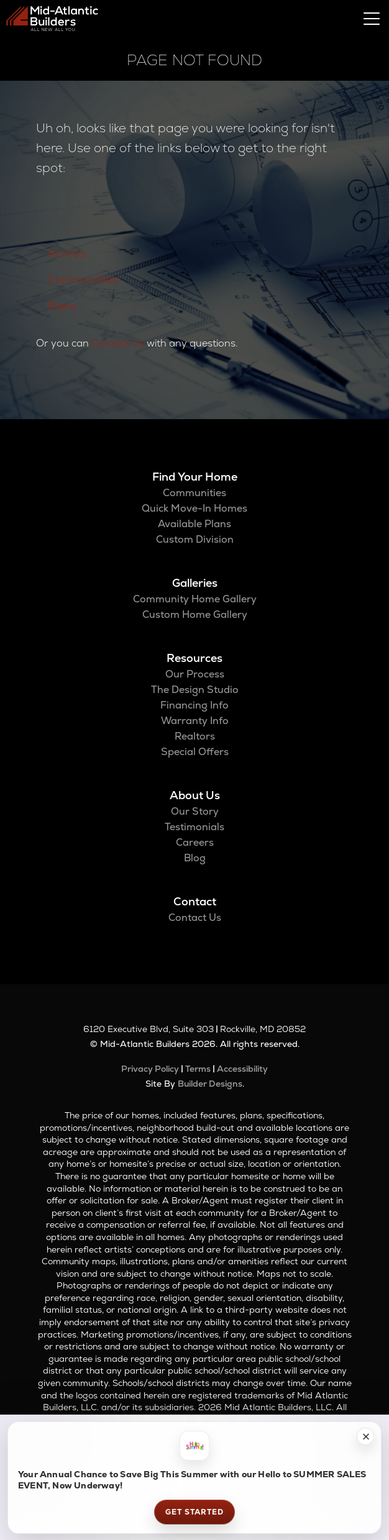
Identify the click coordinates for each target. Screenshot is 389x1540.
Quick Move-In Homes (194, 508)
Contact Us (117, 343)
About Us (195, 795)
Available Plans (194, 523)
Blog (195, 857)
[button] (365, 1436)
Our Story (195, 811)
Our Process (194, 674)
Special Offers (195, 751)
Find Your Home (194, 476)
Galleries (194, 583)
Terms (198, 1068)
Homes (66, 253)
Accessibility (242, 1068)
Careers (195, 842)
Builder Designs (210, 1083)
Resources (194, 658)
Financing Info (194, 705)
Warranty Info (195, 720)
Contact (194, 901)
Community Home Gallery (195, 598)
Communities (83, 279)
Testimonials (194, 826)
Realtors (195, 736)
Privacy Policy (150, 1068)
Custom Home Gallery (194, 614)
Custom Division (195, 539)
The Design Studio (195, 689)
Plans (61, 306)
